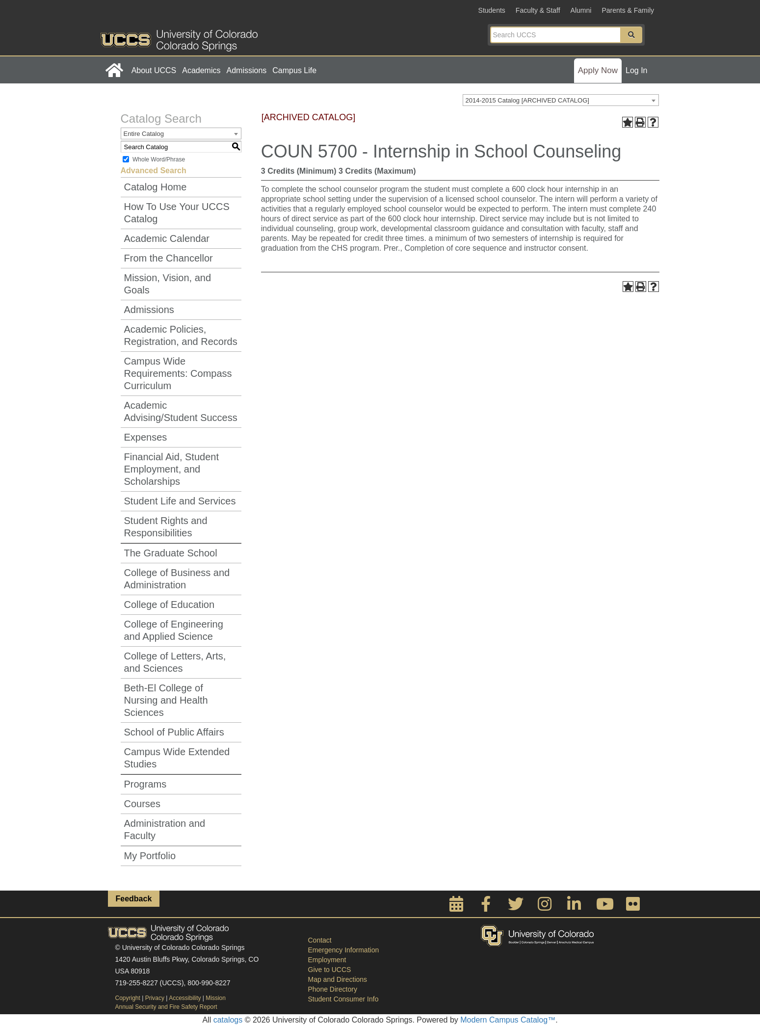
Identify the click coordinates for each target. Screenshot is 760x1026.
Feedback (134, 898)
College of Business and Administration (177, 578)
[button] (631, 34)
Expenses (145, 437)
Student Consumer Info (343, 999)
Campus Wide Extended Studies (177, 757)
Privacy (154, 998)
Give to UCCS (329, 969)
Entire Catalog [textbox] (144, 133)
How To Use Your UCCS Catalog (177, 212)
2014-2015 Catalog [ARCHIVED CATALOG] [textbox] (527, 100)
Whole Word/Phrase (158, 159)
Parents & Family (628, 10)
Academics (201, 70)
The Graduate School (170, 553)
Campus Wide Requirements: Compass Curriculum (178, 373)
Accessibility (185, 998)
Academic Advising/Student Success (180, 411)
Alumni (581, 10)
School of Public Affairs (174, 732)
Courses (142, 803)
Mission (216, 998)
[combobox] (561, 100)
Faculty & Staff (538, 10)
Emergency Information (343, 950)
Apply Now (598, 70)
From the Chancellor (168, 258)
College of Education (169, 604)
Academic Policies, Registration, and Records (180, 335)
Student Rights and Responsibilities (166, 526)
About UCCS (154, 70)
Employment (327, 960)
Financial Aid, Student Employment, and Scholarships (171, 469)
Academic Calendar (167, 238)
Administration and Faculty (165, 829)
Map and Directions (337, 979)
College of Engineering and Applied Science (173, 630)
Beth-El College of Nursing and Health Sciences (166, 700)
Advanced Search (153, 170)
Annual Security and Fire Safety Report (166, 1006)
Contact (320, 940)
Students (491, 10)
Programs (145, 784)
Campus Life (294, 70)
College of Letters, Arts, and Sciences (175, 662)
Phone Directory (332, 989)
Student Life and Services (180, 501)
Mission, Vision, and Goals (167, 283)
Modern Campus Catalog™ (507, 1020)
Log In (636, 70)
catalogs (228, 1020)
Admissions (246, 70)
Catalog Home (155, 187)
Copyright (127, 998)
